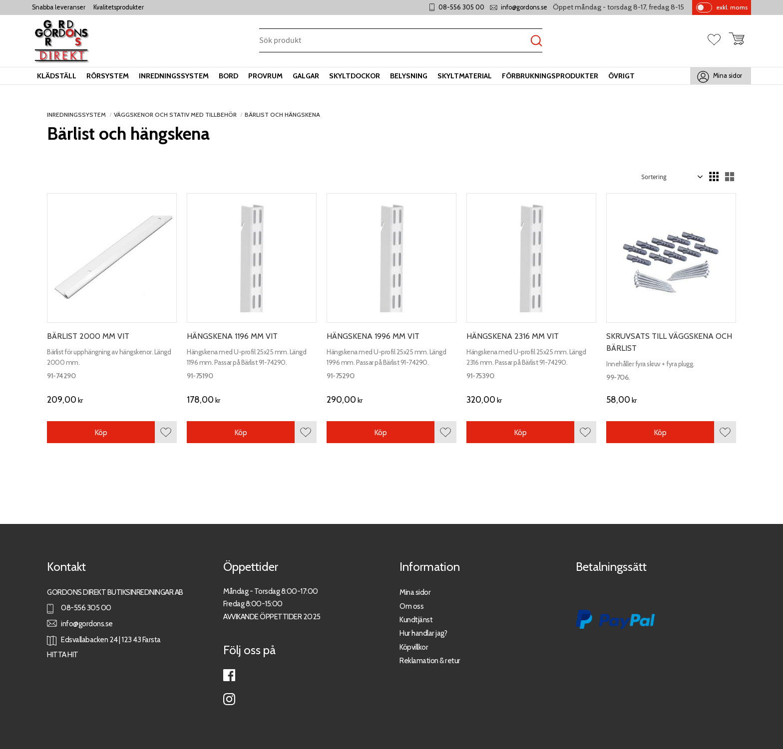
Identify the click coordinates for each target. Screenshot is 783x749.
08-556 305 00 (461, 7)
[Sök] (536, 41)
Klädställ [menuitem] (56, 75)
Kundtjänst (415, 619)
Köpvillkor (413, 647)
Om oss (411, 606)
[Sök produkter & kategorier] (394, 41)
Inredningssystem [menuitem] (174, 75)
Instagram (229, 699)
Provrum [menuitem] (265, 75)
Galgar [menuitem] (306, 75)
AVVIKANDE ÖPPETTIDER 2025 (272, 616)
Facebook (229, 675)
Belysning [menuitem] (408, 75)
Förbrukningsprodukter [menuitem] (550, 75)
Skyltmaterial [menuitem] (464, 75)
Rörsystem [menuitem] (107, 75)
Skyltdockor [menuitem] (354, 75)
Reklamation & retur (429, 660)
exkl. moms (732, 7)
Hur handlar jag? (423, 633)
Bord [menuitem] (228, 75)
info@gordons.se (524, 7)
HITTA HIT (62, 654)
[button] (718, 40)
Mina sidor (414, 592)
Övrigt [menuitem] (621, 75)
